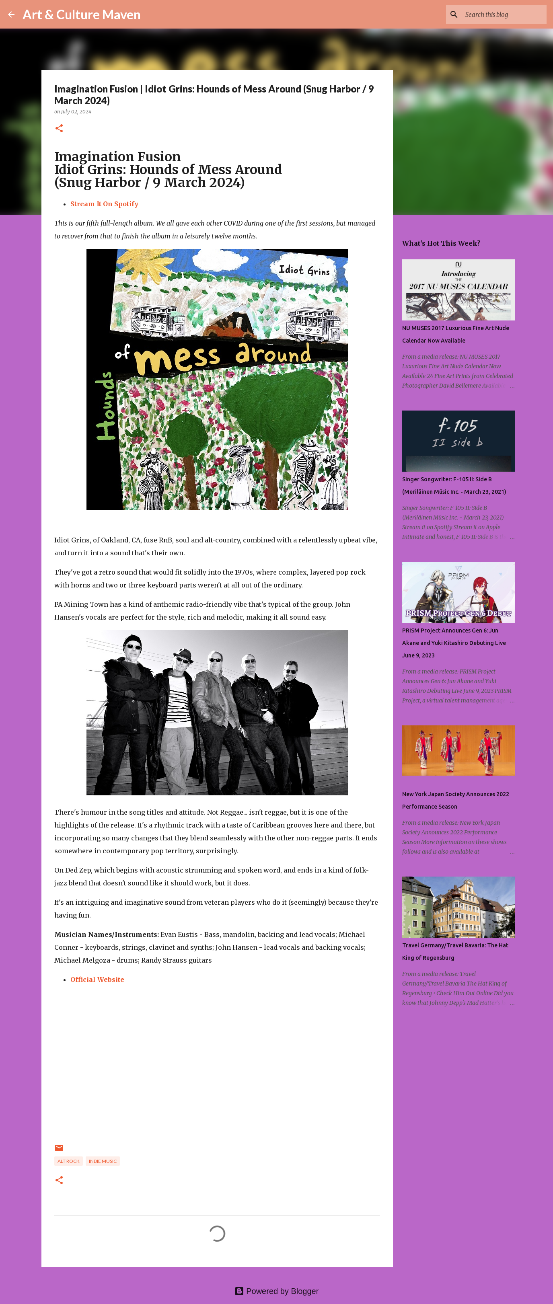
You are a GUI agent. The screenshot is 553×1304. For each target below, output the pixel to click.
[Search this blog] (504, 14)
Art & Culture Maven (82, 14)
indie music (103, 1161)
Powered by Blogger (276, 1291)
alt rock (69, 1161)
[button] (59, 128)
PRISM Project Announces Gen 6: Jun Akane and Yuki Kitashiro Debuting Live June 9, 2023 (454, 643)
